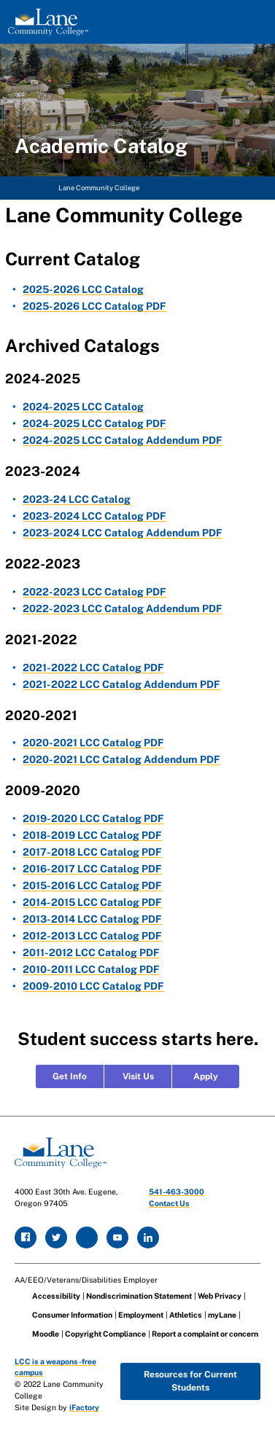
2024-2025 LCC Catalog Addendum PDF (122, 440)
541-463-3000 (176, 1191)
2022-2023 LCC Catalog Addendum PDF (122, 608)
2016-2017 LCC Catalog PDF (92, 869)
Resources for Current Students (190, 1381)
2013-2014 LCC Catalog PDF (92, 919)
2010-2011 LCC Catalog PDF (91, 969)
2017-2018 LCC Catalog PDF (92, 852)
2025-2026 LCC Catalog (83, 289)
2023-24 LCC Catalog (77, 499)
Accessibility (56, 1295)
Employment (140, 1314)
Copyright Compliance (105, 1333)
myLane (222, 1314)
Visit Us (138, 1076)
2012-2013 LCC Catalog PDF (92, 936)
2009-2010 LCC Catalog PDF (93, 986)
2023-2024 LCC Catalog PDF (94, 516)
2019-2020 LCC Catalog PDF (93, 818)
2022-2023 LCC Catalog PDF (94, 592)
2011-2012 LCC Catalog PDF (91, 952)
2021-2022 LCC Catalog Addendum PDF (121, 684)
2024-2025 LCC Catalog (83, 406)
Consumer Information (72, 1314)
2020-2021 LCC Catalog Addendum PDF (121, 759)
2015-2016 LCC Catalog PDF (92, 885)
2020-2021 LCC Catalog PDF (93, 742)
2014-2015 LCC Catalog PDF (92, 902)
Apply (205, 1076)
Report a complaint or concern (205, 1333)
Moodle (45, 1333)
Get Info (70, 1076)
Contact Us (169, 1203)
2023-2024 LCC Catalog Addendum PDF (122, 533)
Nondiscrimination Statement (139, 1295)
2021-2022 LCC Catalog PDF (93, 667)
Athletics (185, 1314)
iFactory (84, 1407)
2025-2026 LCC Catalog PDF (94, 306)
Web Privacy (219, 1295)
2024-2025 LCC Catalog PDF (94, 423)
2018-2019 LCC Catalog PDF (92, 835)
